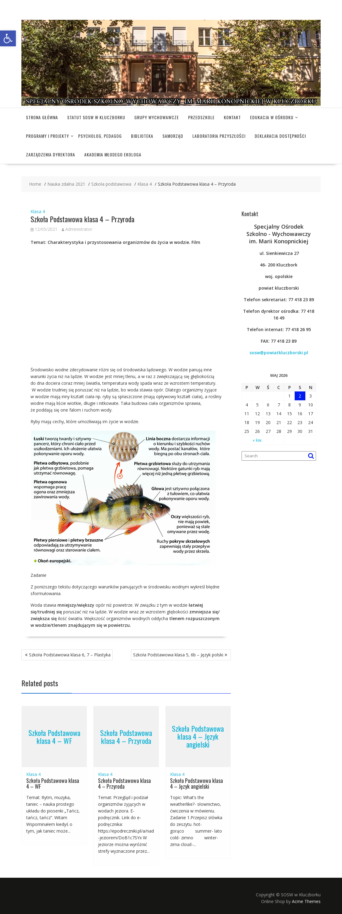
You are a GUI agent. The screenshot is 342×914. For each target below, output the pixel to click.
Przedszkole (201, 117)
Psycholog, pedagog (100, 136)
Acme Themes (306, 901)
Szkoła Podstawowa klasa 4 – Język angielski (198, 736)
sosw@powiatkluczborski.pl (278, 352)
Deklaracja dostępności (280, 136)
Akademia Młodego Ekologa (112, 154)
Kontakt (232, 117)
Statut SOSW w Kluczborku (96, 117)
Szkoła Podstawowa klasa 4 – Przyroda (126, 736)
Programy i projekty (47, 136)
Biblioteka (142, 136)
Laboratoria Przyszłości (219, 136)
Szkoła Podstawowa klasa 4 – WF (54, 736)
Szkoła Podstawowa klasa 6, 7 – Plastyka (70, 655)
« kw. (257, 440)
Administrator (77, 229)
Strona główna (42, 117)
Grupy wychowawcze (156, 117)
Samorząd (172, 136)
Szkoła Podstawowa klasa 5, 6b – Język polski (178, 655)
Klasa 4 (38, 211)
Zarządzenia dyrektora (50, 154)
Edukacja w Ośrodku (271, 117)
